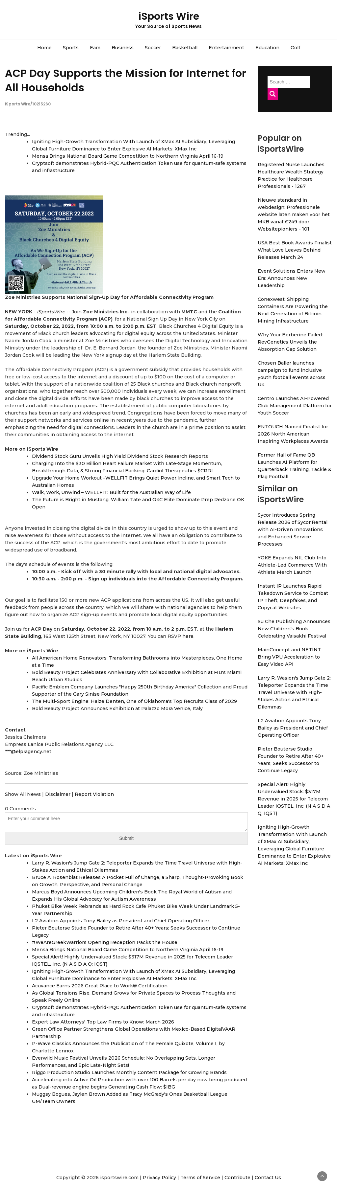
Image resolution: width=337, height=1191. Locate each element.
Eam (95, 48)
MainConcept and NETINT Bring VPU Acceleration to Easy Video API (289, 657)
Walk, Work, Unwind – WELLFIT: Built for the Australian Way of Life (111, 492)
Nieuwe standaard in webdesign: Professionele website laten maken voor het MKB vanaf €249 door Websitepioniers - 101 (294, 214)
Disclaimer (57, 794)
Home (44, 48)
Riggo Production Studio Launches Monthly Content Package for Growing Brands (129, 1072)
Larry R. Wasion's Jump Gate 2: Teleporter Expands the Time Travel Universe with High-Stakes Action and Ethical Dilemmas (294, 692)
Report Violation (94, 794)
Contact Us (268, 1177)
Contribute (237, 1177)
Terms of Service (200, 1177)
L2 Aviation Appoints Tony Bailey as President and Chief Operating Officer (120, 921)
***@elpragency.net (28, 751)
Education (267, 48)
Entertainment (226, 48)
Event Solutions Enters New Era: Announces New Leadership (291, 278)
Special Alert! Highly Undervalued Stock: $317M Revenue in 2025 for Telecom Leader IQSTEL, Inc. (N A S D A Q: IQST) (294, 798)
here (188, 636)
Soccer (153, 48)
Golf (295, 48)
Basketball (184, 48)
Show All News (23, 794)
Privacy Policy (159, 1177)
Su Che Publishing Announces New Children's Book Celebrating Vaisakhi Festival (294, 628)
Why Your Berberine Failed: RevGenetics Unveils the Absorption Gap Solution (290, 342)
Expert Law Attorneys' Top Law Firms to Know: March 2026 (103, 1022)
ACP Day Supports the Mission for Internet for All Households (125, 80)
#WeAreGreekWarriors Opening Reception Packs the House (104, 942)
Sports (71, 48)
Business (123, 48)
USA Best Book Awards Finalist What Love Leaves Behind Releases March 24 (295, 250)
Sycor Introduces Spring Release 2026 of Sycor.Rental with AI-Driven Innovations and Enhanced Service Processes (292, 529)
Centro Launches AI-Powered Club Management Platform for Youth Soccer (295, 405)
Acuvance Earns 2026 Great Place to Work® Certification (100, 986)
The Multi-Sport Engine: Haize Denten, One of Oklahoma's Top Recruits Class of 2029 (134, 701)
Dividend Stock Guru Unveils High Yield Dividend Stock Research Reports (120, 456)
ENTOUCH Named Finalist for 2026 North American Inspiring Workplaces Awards (293, 434)
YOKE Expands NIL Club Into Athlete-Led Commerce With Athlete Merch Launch (292, 565)
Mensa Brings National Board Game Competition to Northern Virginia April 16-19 (127, 156)
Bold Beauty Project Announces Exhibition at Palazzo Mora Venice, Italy (117, 708)
